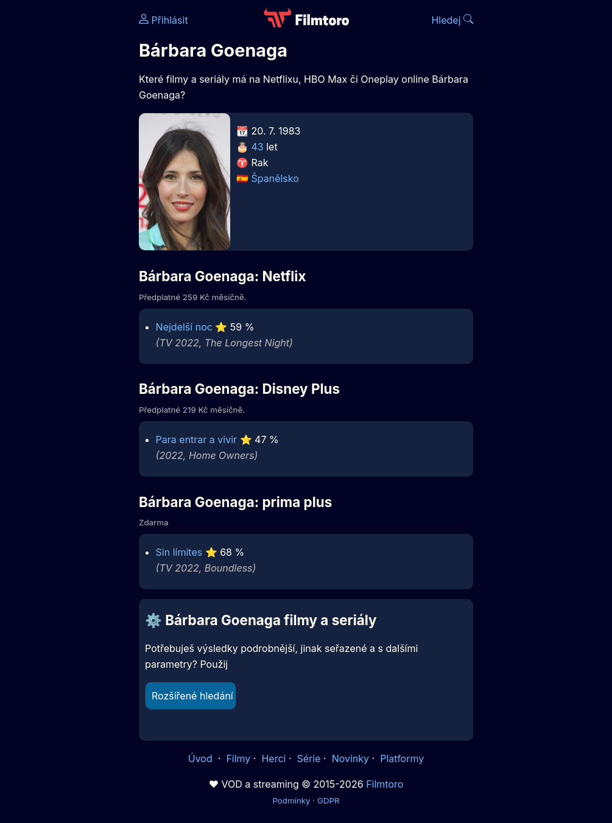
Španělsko (275, 178)
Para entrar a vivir (196, 439)
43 (257, 147)
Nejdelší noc (184, 327)
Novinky (350, 758)
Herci (273, 758)
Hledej (452, 20)
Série (309, 758)
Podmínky (291, 800)
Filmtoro (384, 784)
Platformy (402, 758)
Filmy (238, 758)
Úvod (201, 758)
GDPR (328, 800)
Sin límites (179, 552)
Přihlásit (163, 20)
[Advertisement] (66, 187)
